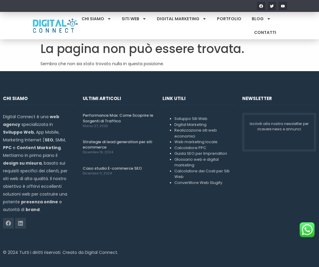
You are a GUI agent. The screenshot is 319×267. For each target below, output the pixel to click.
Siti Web (134, 19)
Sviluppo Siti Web (190, 118)
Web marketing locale (196, 142)
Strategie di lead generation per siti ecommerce (117, 144)
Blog (261, 19)
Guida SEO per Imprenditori (200, 153)
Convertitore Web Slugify (198, 182)
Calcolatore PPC (190, 148)
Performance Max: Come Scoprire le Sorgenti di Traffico (118, 118)
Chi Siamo (96, 19)
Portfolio (229, 19)
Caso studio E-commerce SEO (112, 168)
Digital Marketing (182, 19)
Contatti (265, 32)
